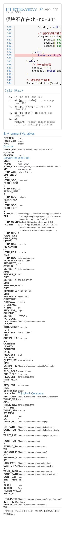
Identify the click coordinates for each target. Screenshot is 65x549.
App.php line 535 (30, 97)
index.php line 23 (40, 124)
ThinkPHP (8, 511)
